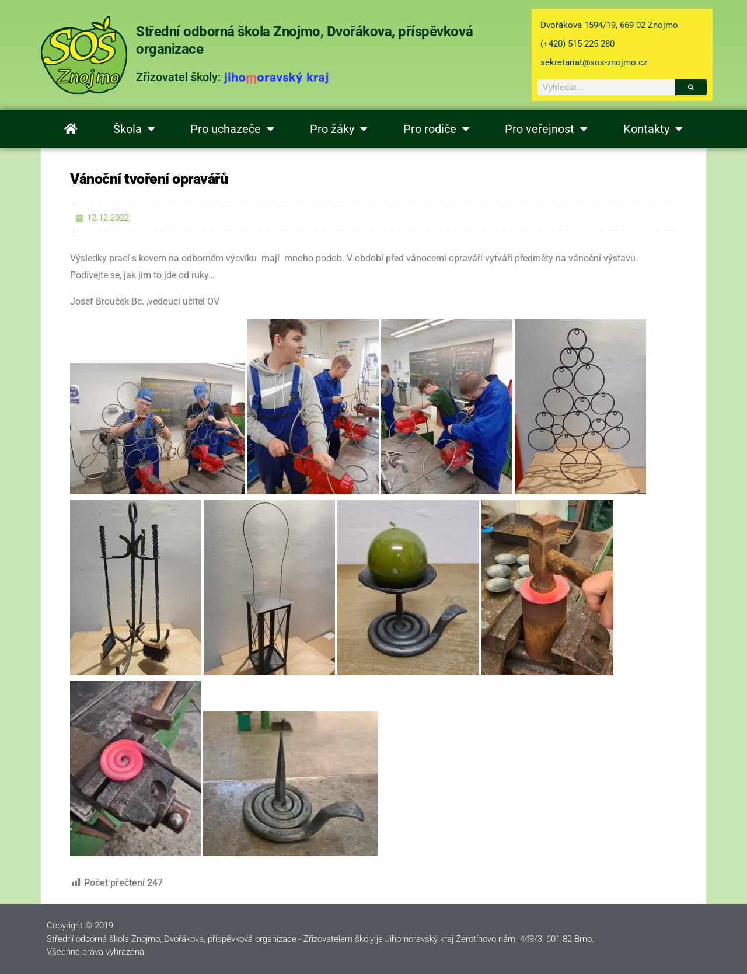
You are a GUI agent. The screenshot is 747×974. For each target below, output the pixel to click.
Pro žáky (339, 129)
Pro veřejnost (546, 129)
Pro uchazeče (232, 129)
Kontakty (653, 129)
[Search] (691, 87)
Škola (134, 129)
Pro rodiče (436, 129)
